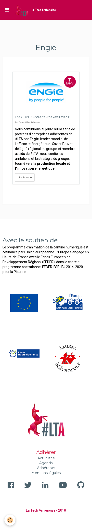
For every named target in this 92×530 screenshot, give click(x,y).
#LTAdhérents (32, 122)
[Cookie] (9, 520)
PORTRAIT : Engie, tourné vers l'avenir (42, 117)
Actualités (46, 458)
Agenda (46, 463)
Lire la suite (25, 177)
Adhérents (46, 468)
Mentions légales (46, 473)
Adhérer (46, 452)
